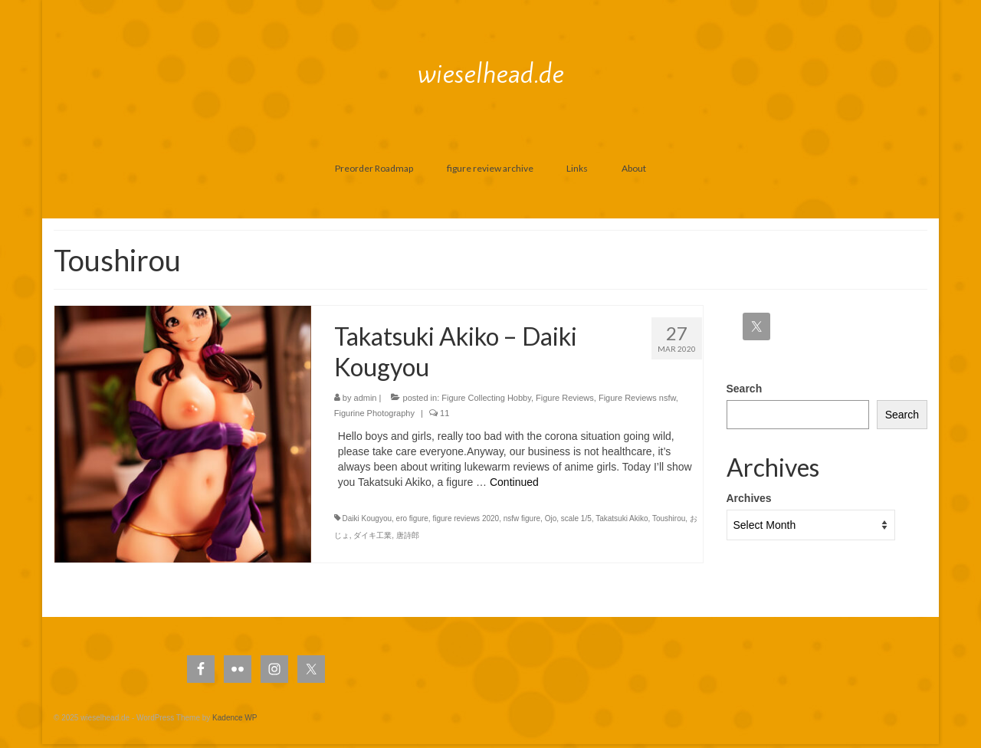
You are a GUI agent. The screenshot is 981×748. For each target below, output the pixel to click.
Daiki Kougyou (367, 518)
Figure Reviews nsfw (637, 397)
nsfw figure (522, 518)
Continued (514, 482)
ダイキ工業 (372, 535)
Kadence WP (234, 718)
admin (365, 397)
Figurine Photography (374, 413)
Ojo (551, 518)
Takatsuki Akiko (621, 518)
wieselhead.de (491, 73)
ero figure (412, 518)
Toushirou (668, 518)
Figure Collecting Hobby (486, 397)
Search (745, 388)
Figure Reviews (565, 397)
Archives (749, 498)
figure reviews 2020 (465, 518)
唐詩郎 (407, 535)
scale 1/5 (576, 518)
